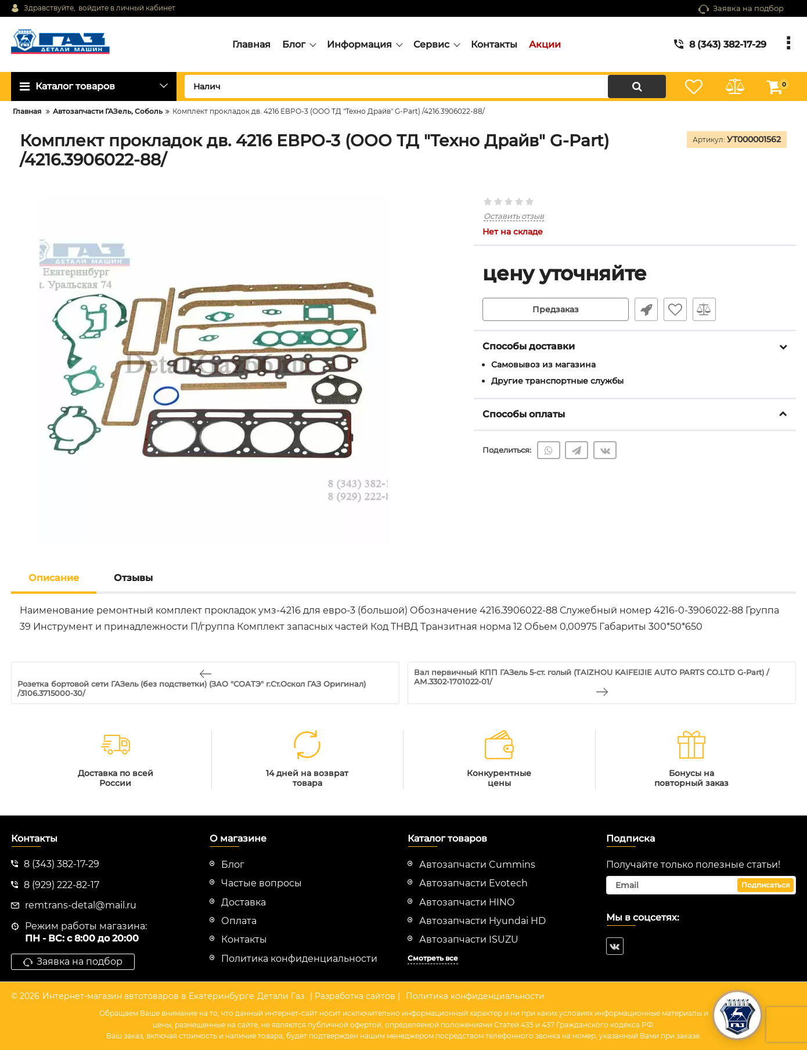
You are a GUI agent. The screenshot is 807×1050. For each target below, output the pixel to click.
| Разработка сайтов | (355, 996)
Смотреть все (433, 958)
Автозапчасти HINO (466, 902)
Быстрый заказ (646, 309)
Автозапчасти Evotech (473, 883)
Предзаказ (555, 309)
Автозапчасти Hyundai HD (482, 920)
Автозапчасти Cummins (477, 864)
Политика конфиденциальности (475, 996)
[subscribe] (701, 885)
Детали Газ (280, 996)
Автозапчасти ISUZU (468, 939)
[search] (425, 86)
